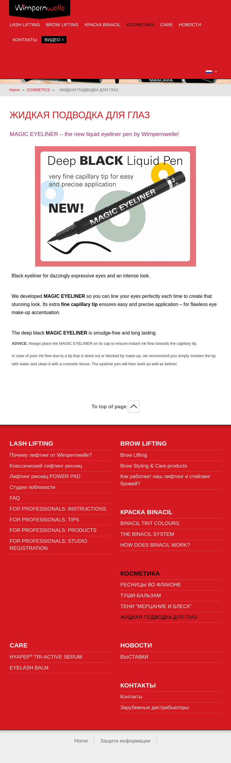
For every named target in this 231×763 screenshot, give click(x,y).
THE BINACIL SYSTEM (147, 534)
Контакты (25, 39)
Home (14, 90)
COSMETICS (38, 90)
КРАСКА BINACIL (103, 24)
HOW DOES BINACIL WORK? (155, 545)
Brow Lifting (62, 24)
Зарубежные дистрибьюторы (154, 707)
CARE (166, 24)
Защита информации (125, 741)
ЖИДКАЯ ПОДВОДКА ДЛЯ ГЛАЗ (158, 617)
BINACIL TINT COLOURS (149, 523)
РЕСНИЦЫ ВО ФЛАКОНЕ (150, 585)
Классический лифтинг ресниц (46, 466)
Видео (54, 39)
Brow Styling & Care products (153, 466)
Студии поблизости (32, 487)
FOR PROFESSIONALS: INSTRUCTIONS (58, 509)
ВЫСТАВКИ (134, 657)
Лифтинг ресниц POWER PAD (45, 476)
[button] (211, 72)
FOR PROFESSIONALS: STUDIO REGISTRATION (48, 544)
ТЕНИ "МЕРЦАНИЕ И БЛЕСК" (156, 606)
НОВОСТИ (190, 24)
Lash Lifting (25, 24)
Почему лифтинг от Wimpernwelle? (51, 455)
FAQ (15, 498)
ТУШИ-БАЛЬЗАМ (140, 595)
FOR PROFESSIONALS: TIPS (44, 520)
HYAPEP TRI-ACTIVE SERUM (46, 657)
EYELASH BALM (29, 668)
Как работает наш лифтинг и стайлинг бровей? (165, 480)
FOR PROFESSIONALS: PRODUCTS (53, 530)
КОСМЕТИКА (140, 24)
